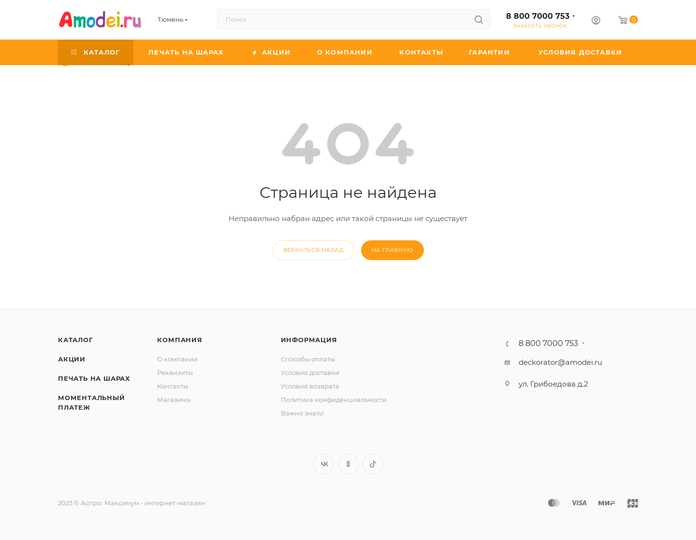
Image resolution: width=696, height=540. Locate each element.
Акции (72, 359)
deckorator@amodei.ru (560, 362)
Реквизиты (175, 372)
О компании (177, 359)
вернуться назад (313, 250)
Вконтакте (323, 464)
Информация (309, 340)
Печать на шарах (94, 378)
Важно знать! (302, 413)
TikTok (372, 464)
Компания (179, 340)
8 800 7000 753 (537, 16)
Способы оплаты (308, 359)
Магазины (174, 399)
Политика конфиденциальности (334, 399)
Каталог (75, 340)
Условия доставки (310, 372)
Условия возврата (310, 386)
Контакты (172, 386)
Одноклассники (348, 464)
